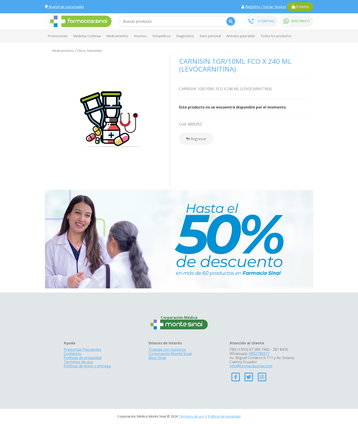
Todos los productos (276, 36)
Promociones (58, 36)
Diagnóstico (185, 36)
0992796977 (300, 21)
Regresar (196, 138)
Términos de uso (191, 416)
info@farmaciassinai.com (251, 365)
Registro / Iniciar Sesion (265, 6)
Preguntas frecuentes (82, 349)
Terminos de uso (78, 361)
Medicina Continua (87, 36)
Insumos (140, 36)
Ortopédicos (161, 36)
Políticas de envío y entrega (87, 365)
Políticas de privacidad (82, 357)
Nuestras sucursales (64, 6)
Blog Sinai (157, 357)
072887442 (266, 21)
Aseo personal (210, 36)
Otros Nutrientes (89, 50)
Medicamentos (117, 36)
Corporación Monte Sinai (170, 353)
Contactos (72, 353)
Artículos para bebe (240, 36)
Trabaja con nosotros (167, 349)
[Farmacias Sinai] (78, 20)
